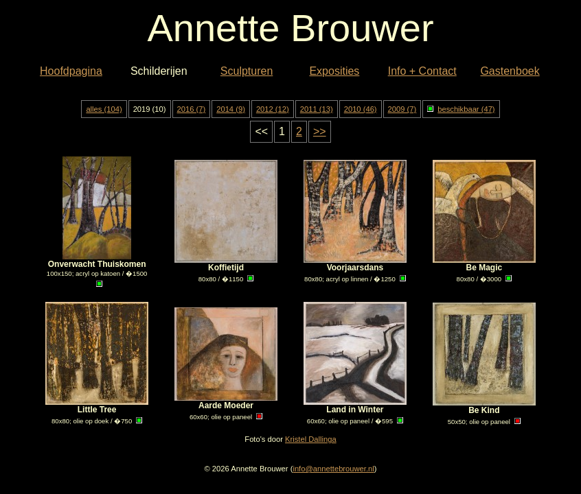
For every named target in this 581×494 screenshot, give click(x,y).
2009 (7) (402, 109)
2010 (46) (360, 109)
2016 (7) (191, 109)
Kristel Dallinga (311, 439)
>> (319, 131)
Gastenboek (509, 71)
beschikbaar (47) (460, 109)
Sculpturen (246, 71)
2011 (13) (316, 109)
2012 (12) (272, 109)
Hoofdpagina (71, 71)
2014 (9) (230, 109)
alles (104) (104, 109)
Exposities (334, 71)
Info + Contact (422, 71)
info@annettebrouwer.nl (333, 468)
